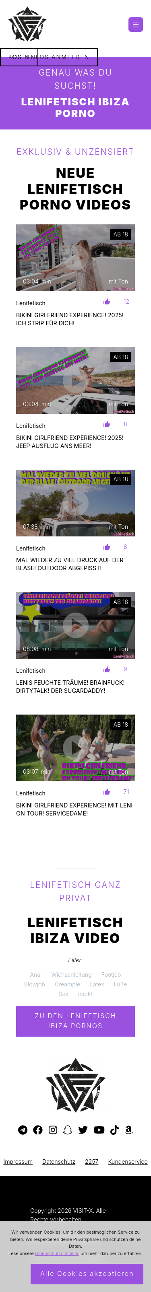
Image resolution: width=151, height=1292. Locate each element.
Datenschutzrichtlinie (56, 1253)
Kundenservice (127, 1161)
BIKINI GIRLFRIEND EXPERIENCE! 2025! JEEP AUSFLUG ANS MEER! (70, 441)
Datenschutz (58, 1161)
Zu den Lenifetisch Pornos (75, 1021)
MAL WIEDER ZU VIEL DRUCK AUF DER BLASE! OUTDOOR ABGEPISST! (70, 564)
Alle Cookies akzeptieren (87, 1273)
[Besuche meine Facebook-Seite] (38, 1130)
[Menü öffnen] (136, 24)
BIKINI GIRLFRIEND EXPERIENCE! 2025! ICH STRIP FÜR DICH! (70, 319)
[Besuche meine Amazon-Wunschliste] (128, 1130)
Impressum (18, 1161)
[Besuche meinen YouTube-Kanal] (99, 1130)
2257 (91, 1161)
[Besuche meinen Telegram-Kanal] (22, 1130)
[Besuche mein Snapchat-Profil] (67, 1130)
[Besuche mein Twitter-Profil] (83, 1130)
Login (19, 56)
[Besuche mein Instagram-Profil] (53, 1130)
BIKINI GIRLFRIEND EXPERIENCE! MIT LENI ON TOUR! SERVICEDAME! (74, 809)
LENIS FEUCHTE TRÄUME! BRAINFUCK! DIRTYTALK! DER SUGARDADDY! (70, 686)
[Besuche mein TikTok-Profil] (114, 1130)
